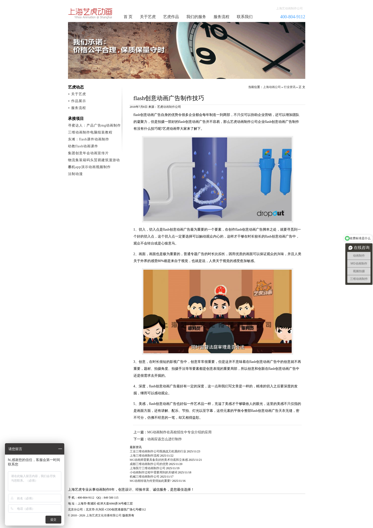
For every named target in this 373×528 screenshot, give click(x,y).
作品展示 (78, 101)
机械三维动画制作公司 (144, 476)
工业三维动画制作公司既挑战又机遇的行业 (158, 451)
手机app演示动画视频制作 (89, 167)
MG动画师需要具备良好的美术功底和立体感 (159, 460)
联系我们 (245, 17)
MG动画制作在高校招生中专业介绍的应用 (179, 432)
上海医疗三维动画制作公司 (147, 468)
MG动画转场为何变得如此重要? (151, 481)
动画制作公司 (90, 13)
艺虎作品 (171, 17)
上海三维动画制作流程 (144, 455)
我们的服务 (196, 17)
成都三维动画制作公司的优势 (149, 464)
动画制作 (169, 107)
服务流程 (221, 17)
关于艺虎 (148, 17)
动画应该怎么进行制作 (164, 439)
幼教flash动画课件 (83, 146)
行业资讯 (290, 87)
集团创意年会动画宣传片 (88, 153)
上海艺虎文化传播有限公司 (104, 515)
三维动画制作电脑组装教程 (90, 132)
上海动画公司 (272, 87)
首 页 (128, 17)
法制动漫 (75, 174)
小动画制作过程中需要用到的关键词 (153, 472)
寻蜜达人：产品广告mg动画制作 (94, 125)
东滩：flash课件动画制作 (88, 139)
